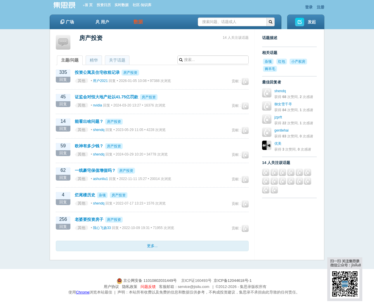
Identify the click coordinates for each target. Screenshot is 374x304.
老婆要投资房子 (89, 219)
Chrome (82, 292)
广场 (67, 22)
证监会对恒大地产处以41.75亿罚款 (107, 97)
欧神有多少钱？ (89, 146)
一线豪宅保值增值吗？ (95, 170)
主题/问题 (70, 60)
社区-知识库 (142, 5)
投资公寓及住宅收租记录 (97, 72)
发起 (312, 22)
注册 (320, 7)
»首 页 (88, 5)
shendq (98, 130)
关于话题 (117, 60)
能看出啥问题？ (89, 121)
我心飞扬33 (102, 228)
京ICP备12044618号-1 (233, 280)
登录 (309, 7)
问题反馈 (148, 286)
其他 (81, 80)
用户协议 (111, 286)
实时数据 (122, 5)
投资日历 (104, 5)
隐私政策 (129, 286)
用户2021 (100, 81)
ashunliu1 (100, 179)
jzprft (278, 117)
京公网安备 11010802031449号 (147, 280)
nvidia (97, 105)
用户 (102, 22)
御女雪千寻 (283, 104)
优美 (277, 143)
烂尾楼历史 (85, 195)
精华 (94, 60)
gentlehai (281, 130)
